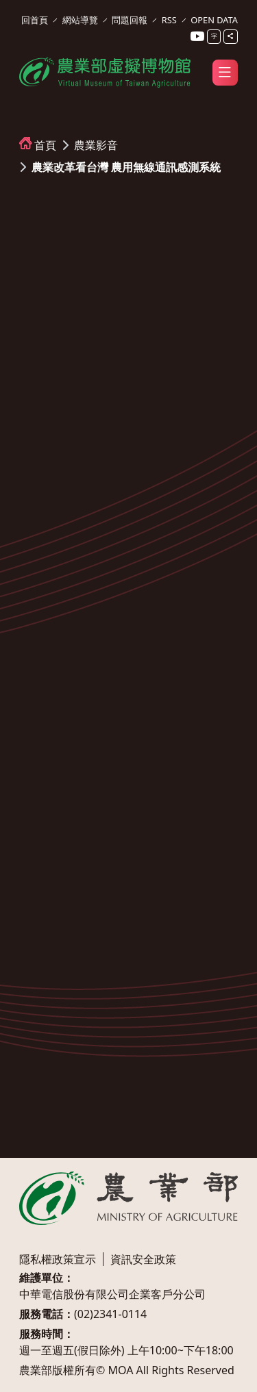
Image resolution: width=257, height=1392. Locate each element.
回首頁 (34, 20)
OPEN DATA (214, 20)
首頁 (45, 145)
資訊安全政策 (143, 1259)
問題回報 (129, 20)
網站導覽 (80, 20)
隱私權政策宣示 (57, 1259)
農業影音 (96, 145)
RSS (169, 20)
